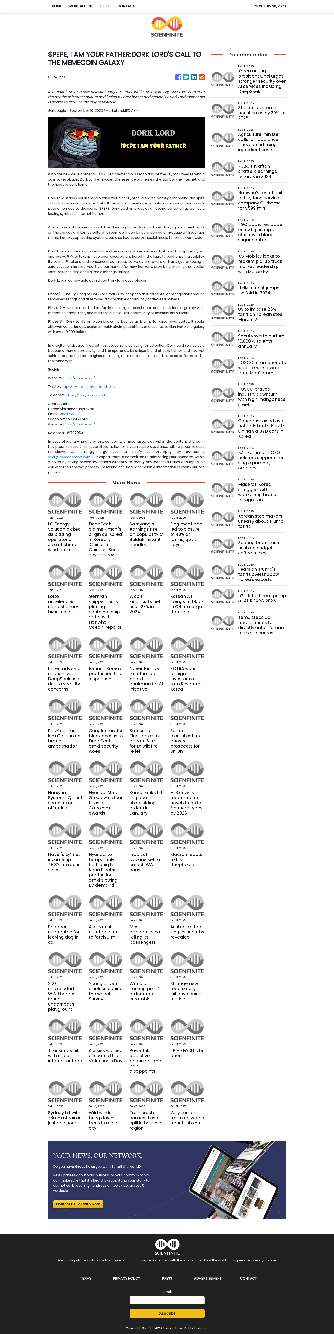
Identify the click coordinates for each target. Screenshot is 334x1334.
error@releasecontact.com (71, 456)
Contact (248, 1278)
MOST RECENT (81, 6)
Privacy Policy (126, 1278)
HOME (57, 6)
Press (167, 1278)
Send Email (68, 414)
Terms (85, 1278)
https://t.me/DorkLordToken (90, 395)
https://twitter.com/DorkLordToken (92, 386)
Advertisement (208, 1278)
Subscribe (167, 1313)
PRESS (105, 6)
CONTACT (126, 6)
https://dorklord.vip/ (80, 378)
